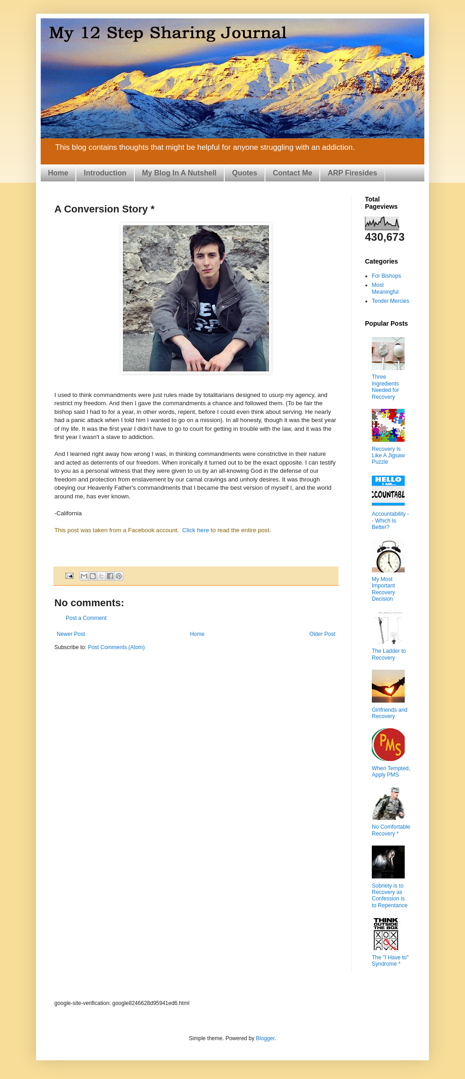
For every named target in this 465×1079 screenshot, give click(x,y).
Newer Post (71, 634)
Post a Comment (86, 618)
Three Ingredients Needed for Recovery (385, 387)
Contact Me (292, 173)
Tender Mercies (390, 301)
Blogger (265, 1038)
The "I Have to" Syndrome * (390, 960)
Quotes (244, 173)
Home (58, 173)
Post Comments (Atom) (116, 647)
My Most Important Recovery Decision (383, 589)
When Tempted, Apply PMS (391, 771)
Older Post (322, 634)
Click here (194, 530)
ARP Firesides (352, 173)
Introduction (105, 173)
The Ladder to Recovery (389, 654)
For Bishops (386, 276)
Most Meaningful (385, 288)
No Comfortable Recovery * (391, 830)
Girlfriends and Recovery (389, 713)
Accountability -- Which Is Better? (390, 520)
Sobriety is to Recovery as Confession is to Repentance (389, 896)
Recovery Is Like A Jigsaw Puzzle (388, 455)
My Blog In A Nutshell (179, 173)
